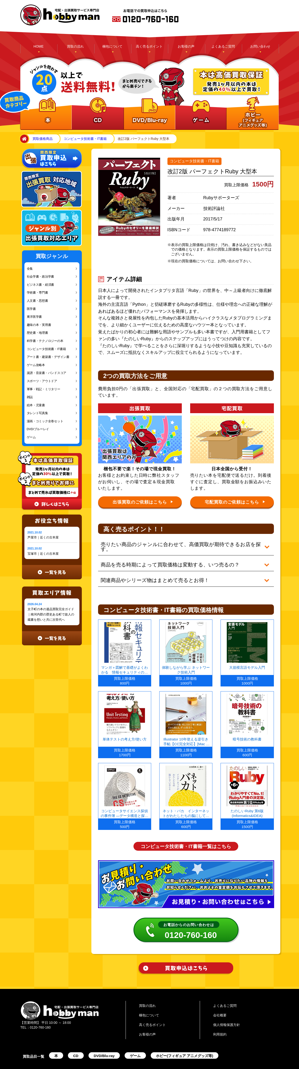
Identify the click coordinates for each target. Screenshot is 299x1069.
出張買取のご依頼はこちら (143, 502)
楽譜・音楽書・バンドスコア (46, 373)
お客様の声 (186, 46)
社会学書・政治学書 (40, 276)
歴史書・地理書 (37, 332)
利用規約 (220, 1020)
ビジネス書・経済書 (40, 284)
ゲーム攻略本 (36, 365)
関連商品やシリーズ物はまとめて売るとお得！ (152, 569)
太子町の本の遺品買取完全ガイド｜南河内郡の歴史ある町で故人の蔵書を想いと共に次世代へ (51, 614)
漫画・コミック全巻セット (45, 421)
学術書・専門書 (37, 292)
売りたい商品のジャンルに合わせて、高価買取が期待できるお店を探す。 (181, 544)
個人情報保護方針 (226, 1010)
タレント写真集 (37, 413)
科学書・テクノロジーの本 (45, 341)
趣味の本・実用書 (39, 325)
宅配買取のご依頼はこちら (235, 502)
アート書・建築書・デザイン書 (48, 357)
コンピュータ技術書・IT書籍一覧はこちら (186, 831)
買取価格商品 (43, 139)
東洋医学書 (34, 316)
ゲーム (31, 437)
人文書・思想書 (37, 300)
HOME (38, 46)
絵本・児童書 (36, 405)
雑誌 (30, 397)
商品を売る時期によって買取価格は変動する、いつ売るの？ (166, 556)
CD (75, 1041)
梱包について (112, 46)
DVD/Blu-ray (104, 1041)
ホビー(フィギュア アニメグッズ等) (184, 1041)
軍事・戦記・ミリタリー (43, 389)
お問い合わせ (260, 46)
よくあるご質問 (223, 46)
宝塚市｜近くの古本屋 (43, 553)
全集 (30, 268)
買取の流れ (75, 46)
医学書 (31, 309)
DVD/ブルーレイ (38, 429)
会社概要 (220, 1001)
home (23, 139)
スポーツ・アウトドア (42, 381)
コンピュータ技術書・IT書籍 (85, 139)
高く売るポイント (149, 46)
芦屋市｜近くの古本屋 (43, 537)
